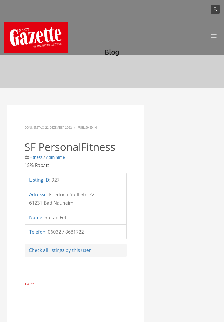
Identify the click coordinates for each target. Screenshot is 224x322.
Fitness (36, 157)
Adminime (55, 157)
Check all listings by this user (60, 250)
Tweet (29, 283)
